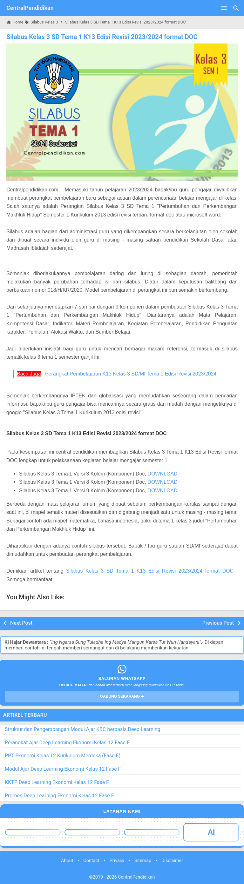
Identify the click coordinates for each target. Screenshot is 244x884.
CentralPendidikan (30, 7)
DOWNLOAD (162, 473)
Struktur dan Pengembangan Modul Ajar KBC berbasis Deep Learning (82, 729)
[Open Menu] (224, 8)
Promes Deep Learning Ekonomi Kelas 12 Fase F (59, 796)
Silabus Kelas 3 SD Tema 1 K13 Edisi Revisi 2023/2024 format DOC (102, 37)
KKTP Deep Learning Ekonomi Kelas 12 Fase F (57, 782)
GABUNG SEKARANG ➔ (122, 696)
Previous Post (218, 623)
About (67, 860)
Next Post (21, 623)
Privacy (117, 860)
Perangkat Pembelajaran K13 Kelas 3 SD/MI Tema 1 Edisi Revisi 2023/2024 (131, 373)
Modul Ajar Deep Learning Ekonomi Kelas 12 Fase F (63, 769)
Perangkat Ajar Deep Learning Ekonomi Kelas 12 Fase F (67, 743)
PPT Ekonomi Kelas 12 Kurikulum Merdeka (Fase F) (62, 756)
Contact (91, 860)
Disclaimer (172, 860)
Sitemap (142, 860)
